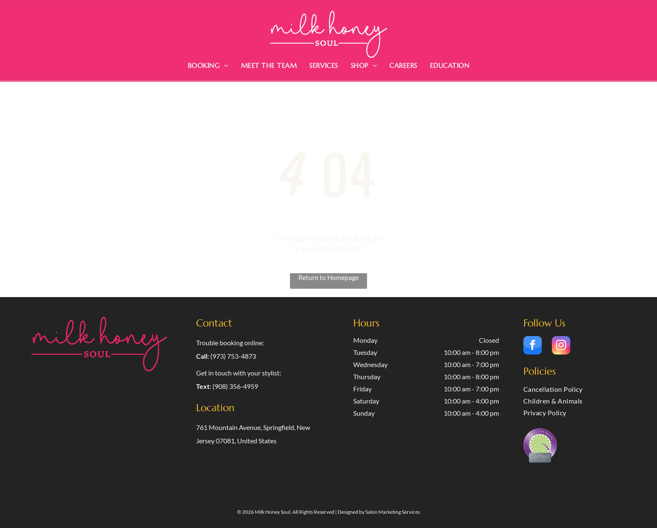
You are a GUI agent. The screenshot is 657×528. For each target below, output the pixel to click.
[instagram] (561, 346)
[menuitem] (208, 65)
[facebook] (532, 346)
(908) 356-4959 (235, 386)
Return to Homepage (328, 277)
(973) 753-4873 (233, 356)
